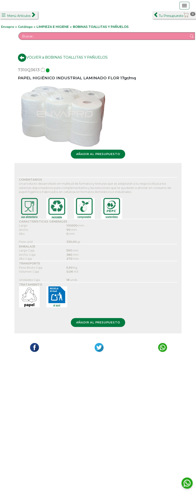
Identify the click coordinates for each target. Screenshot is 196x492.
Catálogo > (27, 26)
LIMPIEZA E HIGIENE (53, 27)
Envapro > (9, 26)
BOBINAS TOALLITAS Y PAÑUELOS (101, 27)
